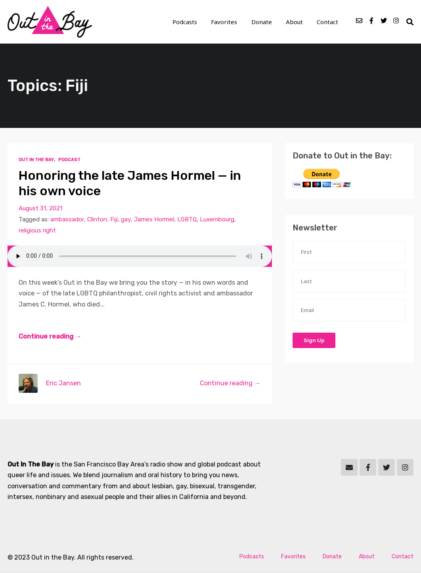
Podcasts (186, 22)
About (295, 22)
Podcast (69, 160)
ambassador (67, 219)
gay (125, 219)
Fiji (113, 219)
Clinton (97, 219)
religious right (37, 230)
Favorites (226, 22)
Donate (263, 22)
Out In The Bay (36, 160)
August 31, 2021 (40, 208)
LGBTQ (186, 219)
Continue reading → (50, 337)
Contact (328, 22)
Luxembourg (216, 219)
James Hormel (153, 219)
